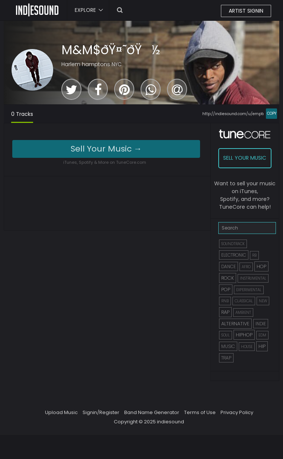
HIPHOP (244, 334)
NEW (263, 301)
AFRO (246, 267)
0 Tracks (22, 114)
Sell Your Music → (106, 148)
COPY (271, 113)
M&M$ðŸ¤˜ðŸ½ (110, 50)
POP (225, 289)
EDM (262, 335)
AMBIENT (243, 312)
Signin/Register (101, 412)
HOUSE (247, 346)
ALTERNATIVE (235, 323)
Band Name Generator (151, 412)
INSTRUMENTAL (253, 278)
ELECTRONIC (233, 255)
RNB (225, 301)
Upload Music (61, 412)
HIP (262, 346)
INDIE (260, 323)
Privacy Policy (237, 412)
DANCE (228, 266)
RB (254, 255)
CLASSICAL (244, 301)
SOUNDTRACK (233, 244)
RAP (225, 312)
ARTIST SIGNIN (246, 10)
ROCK (227, 277)
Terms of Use (200, 412)
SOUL (225, 335)
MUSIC (228, 346)
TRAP (226, 358)
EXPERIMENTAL (248, 290)
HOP (261, 266)
